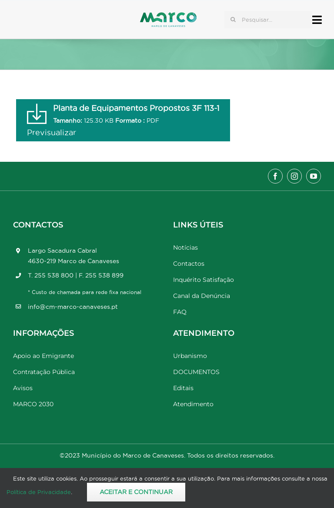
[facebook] (275, 176)
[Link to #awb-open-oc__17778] (317, 19)
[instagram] (294, 176)
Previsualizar (51, 132)
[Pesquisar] (233, 19)
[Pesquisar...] (268, 19)
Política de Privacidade (39, 492)
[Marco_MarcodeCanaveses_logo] (168, 16)
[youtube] (313, 176)
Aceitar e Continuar (136, 491)
